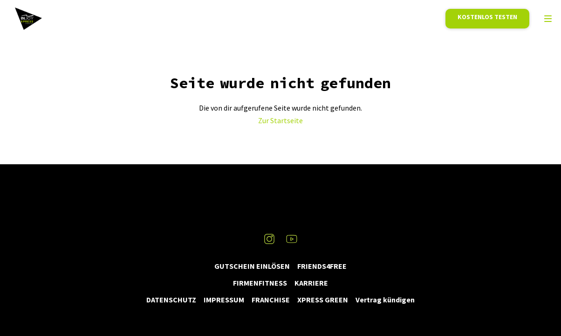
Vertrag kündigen (385, 299)
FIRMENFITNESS (260, 282)
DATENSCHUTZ (171, 299)
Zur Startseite (280, 120)
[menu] (548, 18)
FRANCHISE (271, 299)
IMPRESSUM (224, 299)
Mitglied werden (487, 18)
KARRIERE (311, 282)
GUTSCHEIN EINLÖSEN (252, 266)
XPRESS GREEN (322, 299)
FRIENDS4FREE (322, 266)
